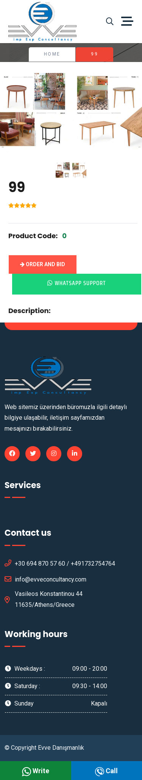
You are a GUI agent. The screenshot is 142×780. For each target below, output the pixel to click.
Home (52, 54)
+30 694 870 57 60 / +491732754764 (60, 563)
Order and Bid (42, 264)
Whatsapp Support (76, 283)
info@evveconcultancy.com (45, 579)
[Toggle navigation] (129, 22)
